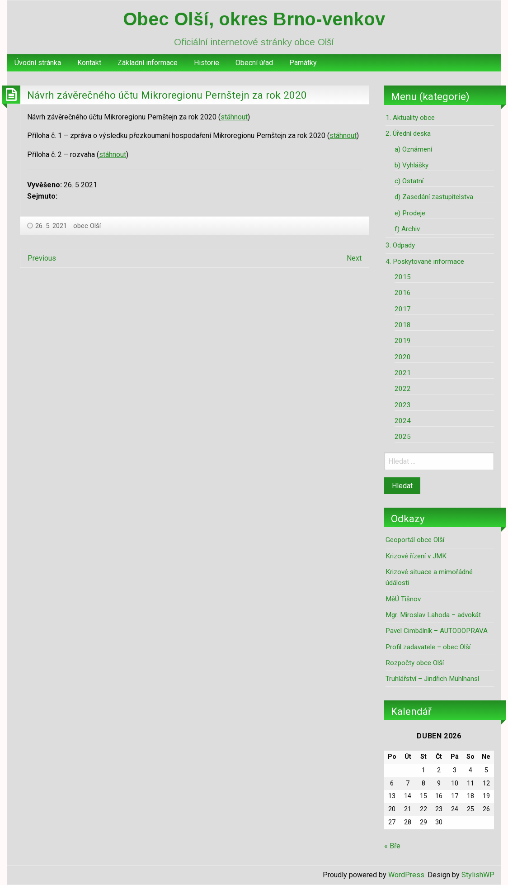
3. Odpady (400, 245)
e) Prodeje (410, 213)
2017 (403, 309)
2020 (403, 357)
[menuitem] (37, 62)
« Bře (392, 846)
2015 (403, 277)
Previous (42, 258)
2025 (403, 437)
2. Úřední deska (408, 133)
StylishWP (477, 875)
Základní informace (148, 62)
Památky (303, 62)
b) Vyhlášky (411, 165)
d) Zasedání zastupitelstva (434, 197)
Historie (206, 62)
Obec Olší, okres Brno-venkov (254, 19)
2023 (403, 405)
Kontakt (89, 62)
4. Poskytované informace (425, 261)
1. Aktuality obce (410, 118)
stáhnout (234, 117)
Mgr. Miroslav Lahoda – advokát (433, 615)
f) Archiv (407, 229)
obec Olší (87, 226)
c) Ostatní (409, 181)
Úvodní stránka (37, 62)
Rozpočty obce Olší (415, 663)
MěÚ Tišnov (403, 599)
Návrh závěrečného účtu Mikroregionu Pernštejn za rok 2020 (167, 95)
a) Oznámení (413, 149)
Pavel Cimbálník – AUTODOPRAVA (437, 631)
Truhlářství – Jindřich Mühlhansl (432, 679)
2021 (403, 373)
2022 (403, 389)
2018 (403, 325)
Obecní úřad (254, 62)
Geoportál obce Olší (415, 540)
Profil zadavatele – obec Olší (428, 647)
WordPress (406, 875)
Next (354, 258)
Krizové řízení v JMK (416, 556)
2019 (403, 341)
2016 (403, 293)
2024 (403, 421)
